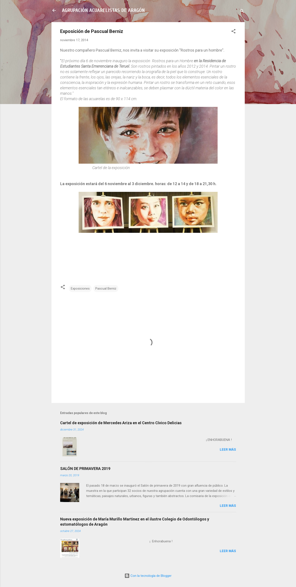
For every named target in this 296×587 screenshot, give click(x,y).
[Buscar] (242, 11)
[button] (233, 32)
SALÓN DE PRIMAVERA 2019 (85, 468)
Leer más (228, 450)
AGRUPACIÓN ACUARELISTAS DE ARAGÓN (103, 10)
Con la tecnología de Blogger (148, 576)
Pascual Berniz (105, 288)
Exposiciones (80, 288)
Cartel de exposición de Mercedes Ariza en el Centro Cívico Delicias (121, 423)
